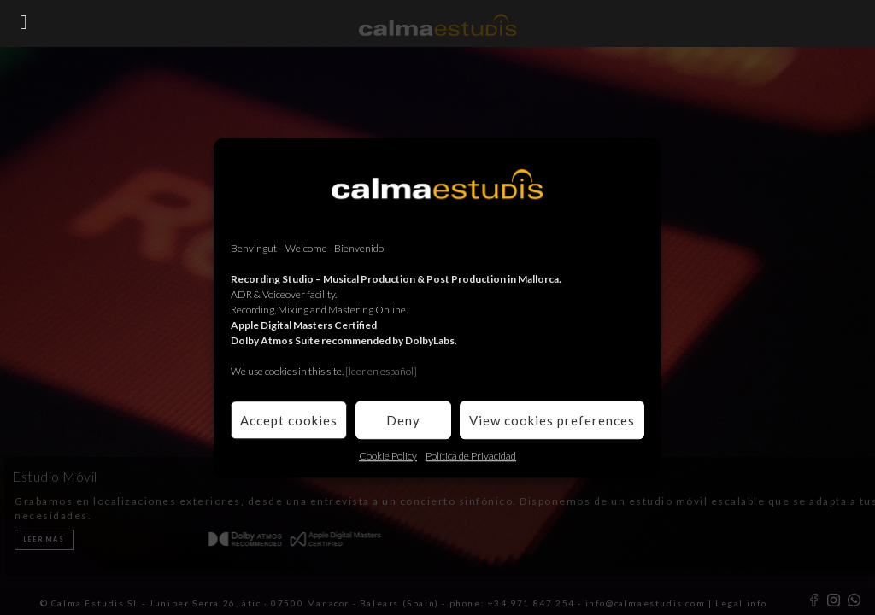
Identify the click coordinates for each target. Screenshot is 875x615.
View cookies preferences (552, 420)
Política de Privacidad (471, 455)
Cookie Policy (388, 455)
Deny (403, 420)
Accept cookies (289, 420)
